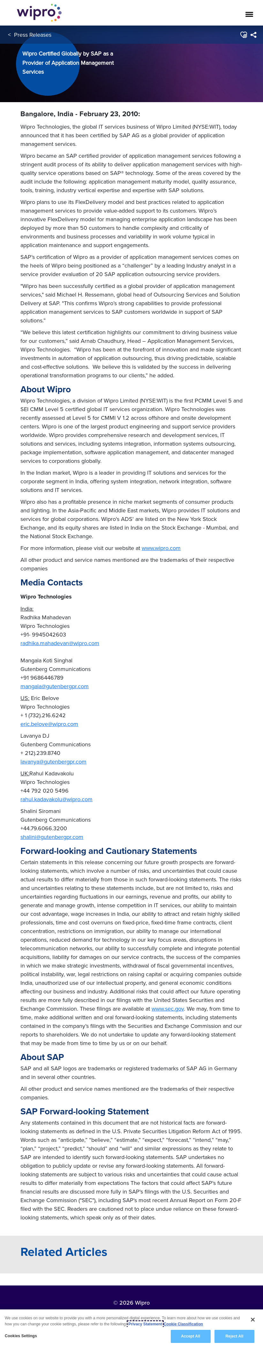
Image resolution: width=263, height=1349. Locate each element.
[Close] (253, 1320)
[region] (131, 1329)
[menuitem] (253, 35)
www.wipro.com (161, 548)
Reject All (234, 1336)
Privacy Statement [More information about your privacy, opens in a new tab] (145, 1324)
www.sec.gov (168, 1009)
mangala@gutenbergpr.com (54, 686)
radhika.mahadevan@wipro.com (59, 643)
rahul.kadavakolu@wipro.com (56, 799)
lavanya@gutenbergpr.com (53, 761)
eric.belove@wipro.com (49, 724)
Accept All (190, 1336)
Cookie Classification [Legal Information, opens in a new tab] (183, 1324)
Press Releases (32, 35)
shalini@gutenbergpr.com (51, 837)
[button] (243, 35)
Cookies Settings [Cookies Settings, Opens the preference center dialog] (21, 1336)
